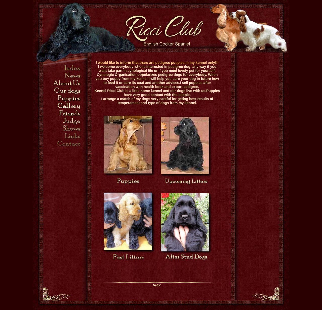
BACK (157, 285)
